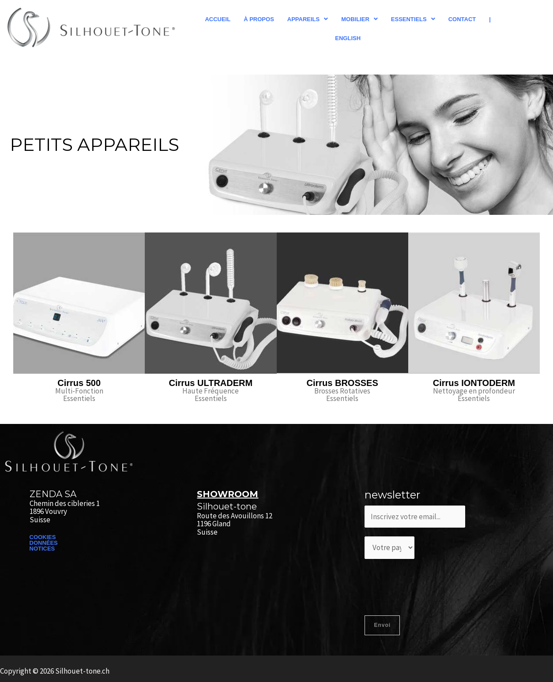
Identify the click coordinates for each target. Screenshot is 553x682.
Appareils (307, 19)
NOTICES (42, 548)
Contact (462, 19)
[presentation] (432, 585)
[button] (308, 19)
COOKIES (43, 537)
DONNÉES (44, 543)
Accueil (217, 19)
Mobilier (359, 19)
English (348, 38)
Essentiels (413, 19)
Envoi (382, 625)
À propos (259, 19)
